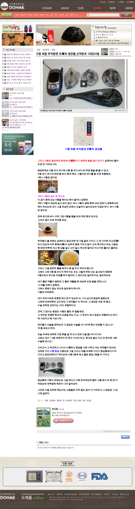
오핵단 (42, 15)
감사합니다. (14, 113)
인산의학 (46, 50)
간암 (66, 15)
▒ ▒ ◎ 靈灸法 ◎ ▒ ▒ (104, 35)
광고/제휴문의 (96, 494)
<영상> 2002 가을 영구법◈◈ (108, 40)
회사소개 (51, 494)
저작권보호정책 (84, 494)
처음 (38, 50)
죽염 (17, 15)
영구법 (36, 15)
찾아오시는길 (124, 494)
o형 (84, 400)
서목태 (61, 15)
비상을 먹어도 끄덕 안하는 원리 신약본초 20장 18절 (24, 61)
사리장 (30, 15)
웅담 (79, 400)
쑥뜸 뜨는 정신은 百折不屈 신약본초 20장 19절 (23, 57)
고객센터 (106, 494)
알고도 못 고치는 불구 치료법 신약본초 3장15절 (23, 83)
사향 (75, 400)
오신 (47, 15)
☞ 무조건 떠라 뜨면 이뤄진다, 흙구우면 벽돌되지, (29, 98)
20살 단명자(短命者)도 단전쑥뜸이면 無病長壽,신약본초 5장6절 (29, 76)
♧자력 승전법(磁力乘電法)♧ (106, 32)
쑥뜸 (53, 50)
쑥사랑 (88, 400)
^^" (11, 96)
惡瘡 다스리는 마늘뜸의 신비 (16, 67)
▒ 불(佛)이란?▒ (102, 37)
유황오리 (23, 15)
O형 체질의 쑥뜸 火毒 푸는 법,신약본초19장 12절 (24, 64)
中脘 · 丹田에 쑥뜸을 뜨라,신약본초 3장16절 (22, 80)
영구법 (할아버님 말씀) (12, 127)
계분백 (72, 15)
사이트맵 (115, 494)
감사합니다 (13, 105)
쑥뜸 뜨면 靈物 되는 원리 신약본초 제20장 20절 (23, 54)
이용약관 (59, 494)
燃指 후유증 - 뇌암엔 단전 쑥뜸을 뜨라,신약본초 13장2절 (26, 73)
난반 (51, 15)
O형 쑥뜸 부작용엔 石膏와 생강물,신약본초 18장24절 (25, 70)
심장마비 (69, 400)
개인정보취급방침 (70, 494)
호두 (56, 15)
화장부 (59, 400)
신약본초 (52, 400)
